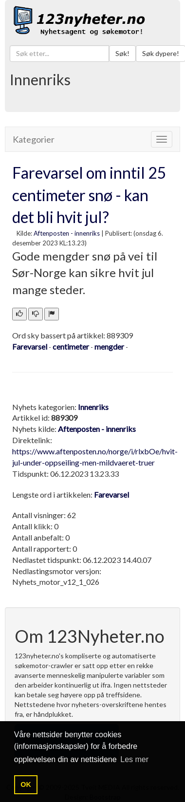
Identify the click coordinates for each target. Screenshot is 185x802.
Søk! (122, 53)
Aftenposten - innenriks (67, 233)
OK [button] (25, 784)
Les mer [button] (134, 759)
